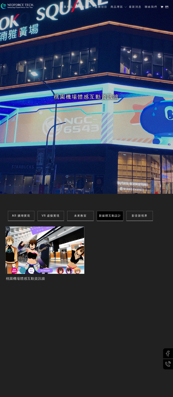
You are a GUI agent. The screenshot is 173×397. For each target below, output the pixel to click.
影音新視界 (140, 215)
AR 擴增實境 (21, 215)
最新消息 (135, 6)
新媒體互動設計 (110, 215)
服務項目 (101, 6)
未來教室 (80, 215)
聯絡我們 (151, 6)
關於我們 (85, 6)
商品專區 (117, 6)
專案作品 (67, 6)
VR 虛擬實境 (51, 215)
